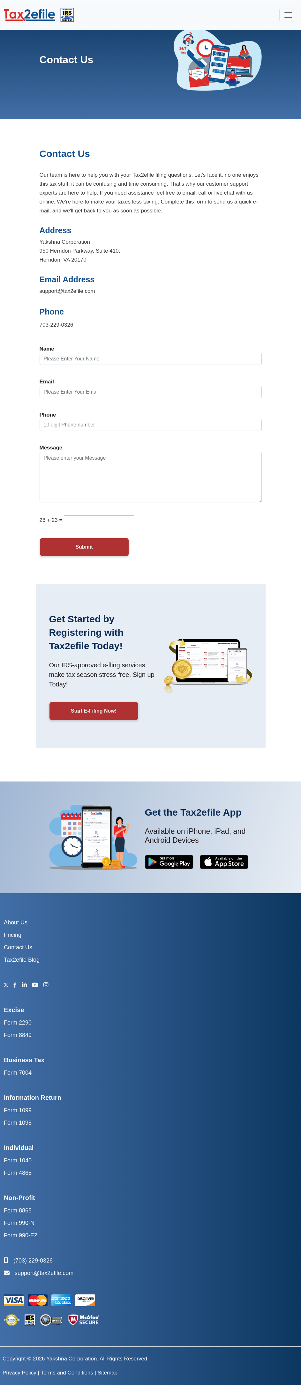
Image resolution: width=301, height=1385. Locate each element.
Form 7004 (18, 1073)
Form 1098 (18, 1123)
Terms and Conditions (67, 1373)
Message (51, 448)
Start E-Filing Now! (94, 711)
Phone (48, 415)
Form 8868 (18, 1210)
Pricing (12, 935)
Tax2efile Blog (22, 960)
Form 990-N (19, 1223)
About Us (15, 922)
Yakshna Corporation (71, 1359)
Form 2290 (18, 1022)
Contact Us (18, 947)
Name (47, 349)
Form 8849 (18, 1035)
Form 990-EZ (21, 1235)
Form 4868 (18, 1173)
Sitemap (107, 1373)
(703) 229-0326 (28, 1260)
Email (47, 382)
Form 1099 (18, 1110)
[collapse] (288, 15)
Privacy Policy (19, 1373)
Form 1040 (18, 1160)
